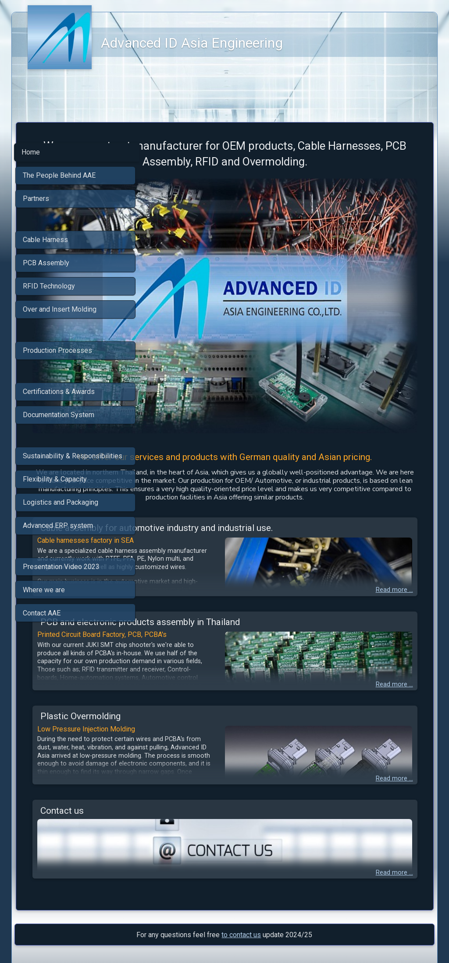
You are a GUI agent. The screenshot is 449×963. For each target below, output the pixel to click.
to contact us (241, 899)
